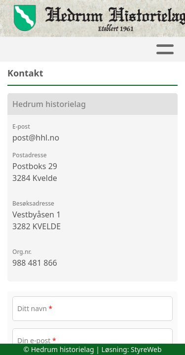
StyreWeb (146, 349)
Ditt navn (34, 308)
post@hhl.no (35, 137)
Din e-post (36, 340)
